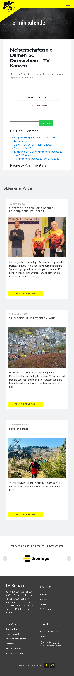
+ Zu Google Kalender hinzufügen (37, 97)
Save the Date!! (22, 148)
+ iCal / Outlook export (38, 106)
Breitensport (46, 609)
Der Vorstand (12, 629)
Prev (5, 558)
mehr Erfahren (25, 293)
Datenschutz (36, 665)
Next (69, 558)
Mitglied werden (14, 648)
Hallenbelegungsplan (16, 639)
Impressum (24, 665)
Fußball (43, 594)
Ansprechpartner (14, 634)
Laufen (43, 604)
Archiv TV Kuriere (14, 653)
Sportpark (10, 644)
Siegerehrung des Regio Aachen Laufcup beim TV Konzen (31, 209)
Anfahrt (43, 636)
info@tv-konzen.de (49, 631)
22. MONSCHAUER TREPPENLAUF (33, 144)
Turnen (43, 599)
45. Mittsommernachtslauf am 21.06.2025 (36, 159)
